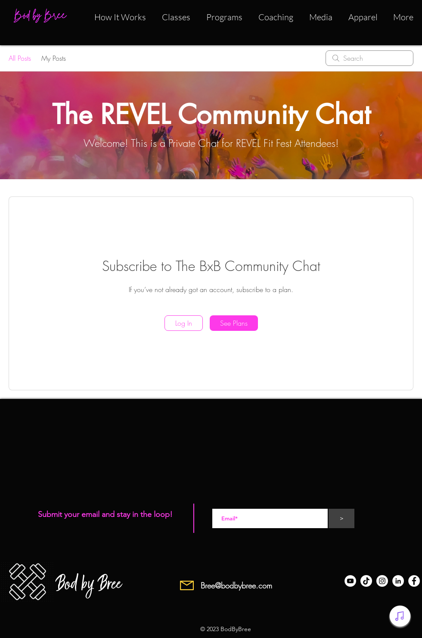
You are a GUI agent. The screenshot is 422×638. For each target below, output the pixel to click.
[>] (341, 518)
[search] (369, 58)
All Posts (20, 58)
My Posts (53, 58)
